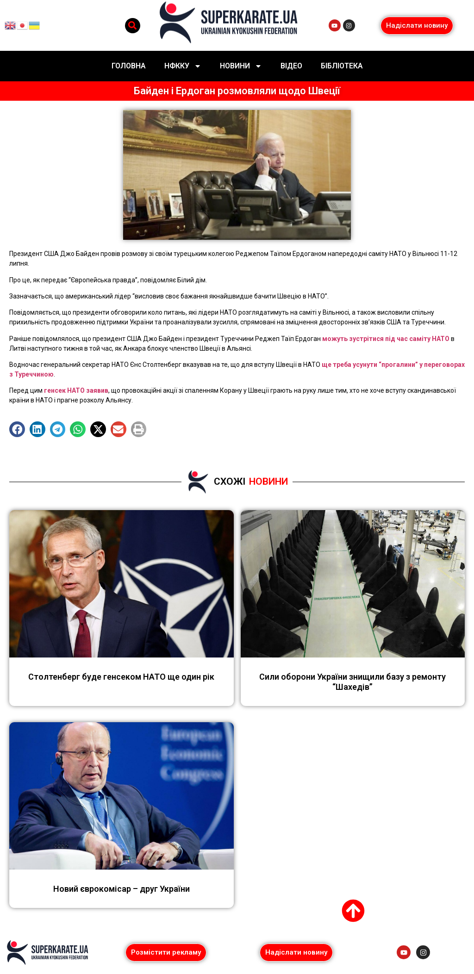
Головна (129, 65)
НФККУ (182, 66)
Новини (241, 66)
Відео (291, 65)
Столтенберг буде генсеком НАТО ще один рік (121, 677)
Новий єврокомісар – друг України (121, 889)
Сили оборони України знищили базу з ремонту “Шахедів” (352, 682)
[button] (132, 25)
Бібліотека (342, 65)
